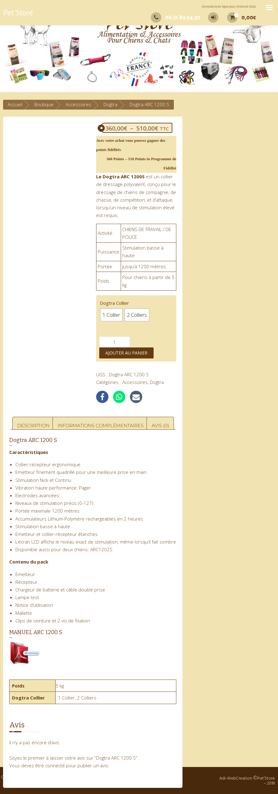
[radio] (111, 315)
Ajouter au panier (126, 353)
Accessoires (78, 104)
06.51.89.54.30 (175, 17)
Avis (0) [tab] (160, 425)
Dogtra (110, 104)
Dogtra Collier (114, 303)
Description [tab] (33, 425)
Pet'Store (18, 13)
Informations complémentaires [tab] (100, 425)
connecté (55, 765)
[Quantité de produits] (114, 341)
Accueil (15, 104)
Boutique (43, 104)
